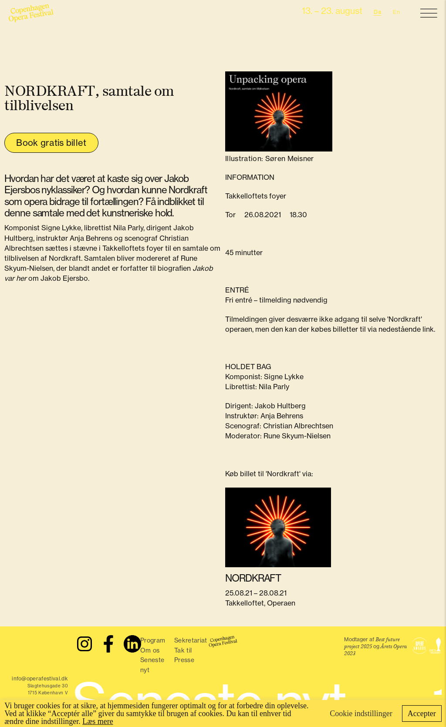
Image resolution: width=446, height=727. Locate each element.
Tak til (183, 650)
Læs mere (97, 721)
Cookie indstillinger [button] (361, 713)
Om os (150, 650)
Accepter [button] (422, 713)
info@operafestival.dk (40, 678)
